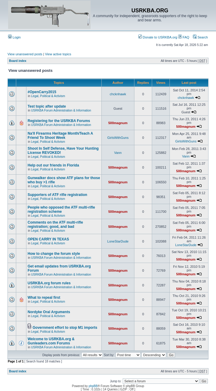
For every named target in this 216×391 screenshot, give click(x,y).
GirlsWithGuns (118, 137)
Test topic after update (47, 106)
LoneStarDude (118, 241)
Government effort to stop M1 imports (65, 327)
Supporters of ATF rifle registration (57, 195)
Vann (118, 152)
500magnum (118, 123)
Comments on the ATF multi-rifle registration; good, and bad (55, 224)
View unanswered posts (25, 54)
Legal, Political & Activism (48, 96)
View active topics (58, 54)
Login (14, 37)
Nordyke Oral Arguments (49, 312)
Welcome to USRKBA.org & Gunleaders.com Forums (51, 341)
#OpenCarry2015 (42, 92)
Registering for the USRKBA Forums (59, 121)
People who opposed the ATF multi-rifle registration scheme (61, 209)
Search (200, 37)
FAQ (183, 37)
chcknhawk (118, 94)
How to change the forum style (54, 254)
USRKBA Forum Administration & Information (61, 110)
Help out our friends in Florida (53, 165)
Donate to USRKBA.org (157, 37)
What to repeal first (44, 297)
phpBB (93, 386)
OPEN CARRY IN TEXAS (48, 239)
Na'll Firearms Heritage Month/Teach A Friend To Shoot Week (60, 135)
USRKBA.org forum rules (49, 283)
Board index (17, 61)
